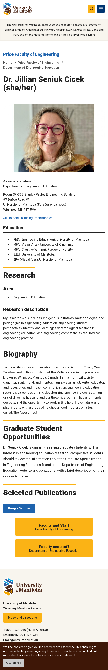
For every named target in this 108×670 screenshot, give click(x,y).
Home (7, 62)
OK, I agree (13, 663)
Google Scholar (19, 508)
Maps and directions (22, 617)
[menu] (101, 9)
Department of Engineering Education (31, 67)
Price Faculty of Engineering (31, 54)
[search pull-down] (91, 9)
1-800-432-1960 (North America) (25, 630)
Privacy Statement (63, 655)
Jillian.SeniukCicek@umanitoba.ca (28, 218)
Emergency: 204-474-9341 (21, 635)
